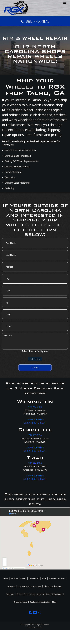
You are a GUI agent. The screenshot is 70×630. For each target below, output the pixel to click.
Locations (12, 586)
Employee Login (20, 602)
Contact (61, 578)
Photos (23, 578)
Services (14, 578)
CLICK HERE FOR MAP (35, 422)
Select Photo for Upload (35, 351)
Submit (35, 367)
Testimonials (34, 578)
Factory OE (10, 594)
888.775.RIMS (35, 21)
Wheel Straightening (52, 586)
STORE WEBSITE (35, 419)
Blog (54, 602)
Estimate (52, 578)
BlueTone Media (40, 627)
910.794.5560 (35, 407)
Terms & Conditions (54, 594)
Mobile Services (37, 594)
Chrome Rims (22, 594)
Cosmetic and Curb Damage (29, 586)
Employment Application (40, 602)
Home (5, 578)
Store (44, 578)
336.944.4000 (35, 463)
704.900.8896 (35, 435)
